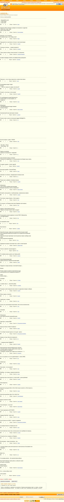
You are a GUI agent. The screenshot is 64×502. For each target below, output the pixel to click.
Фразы (24, 0)
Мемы (17, 0)
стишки (17, 494)
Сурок (18, 101)
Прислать (52, 0)
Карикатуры (38, 0)
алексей (18, 166)
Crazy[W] (18, 181)
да (17, 154)
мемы (14, 494)
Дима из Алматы (20, 109)
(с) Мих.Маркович (20, 396)
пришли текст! (60, 494)
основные (5, 492)
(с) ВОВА (18, 228)
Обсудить (11, 24)
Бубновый (19, 49)
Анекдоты (3, 0)
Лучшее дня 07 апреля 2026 (5, 2)
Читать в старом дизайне (5, 16)
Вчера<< (1, 479)
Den (17, 250)
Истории (10, 0)
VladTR (18, 262)
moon (18, 301)
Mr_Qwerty (18, 475)
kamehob (18, 255)
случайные (17, 492)
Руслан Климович (20, 32)
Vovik (18, 141)
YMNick (18, 443)
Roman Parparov (20, 467)
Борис (18, 24)
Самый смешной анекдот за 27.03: (8, 483)
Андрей (18, 88)
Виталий (18, 344)
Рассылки (28, 2)
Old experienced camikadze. (21, 323)
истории (11, 494)
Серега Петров (19, 406)
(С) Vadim (18, 280)
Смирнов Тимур (19, 245)
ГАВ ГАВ (18, 318)
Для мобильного (24, 2)
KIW (17, 223)
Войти (58, 2)
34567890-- (18, 59)
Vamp (18, 311)
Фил (18, 218)
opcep (18, 417)
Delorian (18, 363)
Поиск (59, 0)
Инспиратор (19, 353)
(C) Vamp (18, 432)
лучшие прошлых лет (11, 492)
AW (18, 454)
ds (17, 176)
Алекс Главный (19, 401)
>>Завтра (10, 479)
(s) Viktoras (19, 285)
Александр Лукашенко (21, 54)
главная (2, 494)
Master (18, 38)
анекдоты (6, 494)
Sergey (18, 374)
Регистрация (62, 2)
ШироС (18, 328)
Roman (18, 211)
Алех (17, 240)
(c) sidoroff (18, 114)
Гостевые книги (38, 2)
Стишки (31, 0)
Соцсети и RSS (33, 2)
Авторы (45, 0)
